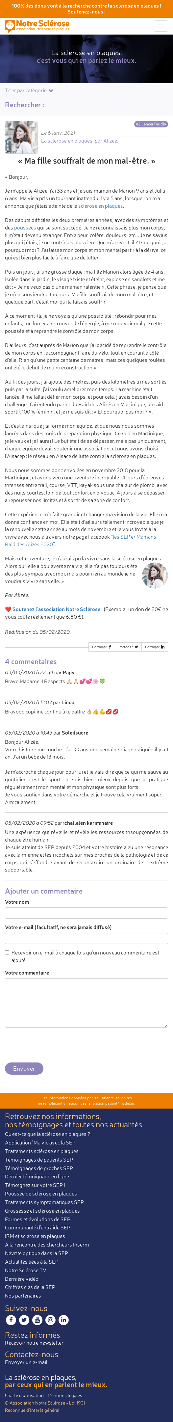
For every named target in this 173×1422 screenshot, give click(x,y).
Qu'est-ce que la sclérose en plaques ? (47, 1134)
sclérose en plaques (100, 205)
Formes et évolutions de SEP (37, 1219)
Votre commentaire (27, 972)
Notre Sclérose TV (25, 1270)
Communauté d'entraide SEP (37, 1227)
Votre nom (17, 901)
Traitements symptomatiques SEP (44, 1202)
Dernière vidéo (21, 1278)
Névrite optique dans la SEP (36, 1253)
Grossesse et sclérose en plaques (42, 1210)
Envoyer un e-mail (26, 1362)
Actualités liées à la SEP (32, 1261)
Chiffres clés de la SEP (30, 1287)
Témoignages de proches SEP (39, 1168)
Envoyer (24, 1068)
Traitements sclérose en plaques (42, 1151)
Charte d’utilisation (24, 1395)
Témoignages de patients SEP (39, 1159)
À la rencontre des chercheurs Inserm (47, 1244)
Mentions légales (65, 1395)
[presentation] (55, 1045)
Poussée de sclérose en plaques (41, 1193)
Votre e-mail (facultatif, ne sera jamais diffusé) (58, 927)
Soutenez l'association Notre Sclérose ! (57, 608)
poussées (25, 227)
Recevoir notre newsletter (34, 1342)
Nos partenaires (23, 1295)
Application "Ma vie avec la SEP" (41, 1142)
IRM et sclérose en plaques (35, 1236)
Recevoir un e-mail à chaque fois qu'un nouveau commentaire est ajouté (82, 956)
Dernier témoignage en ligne (37, 1176)
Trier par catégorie (30, 90)
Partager (102, 646)
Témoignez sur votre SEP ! (35, 1185)
